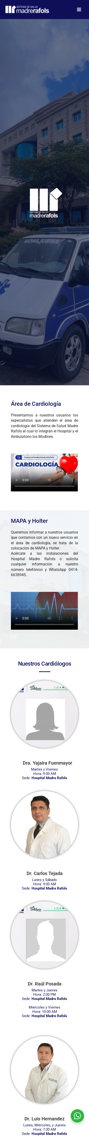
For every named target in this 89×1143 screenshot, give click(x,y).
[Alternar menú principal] (79, 9)
